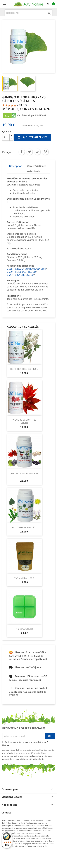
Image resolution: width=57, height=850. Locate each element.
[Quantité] (6, 137)
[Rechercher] (28, 13)
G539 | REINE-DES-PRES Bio (21, 271)
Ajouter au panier (32, 137)
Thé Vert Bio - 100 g (24, 578)
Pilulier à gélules (24, 628)
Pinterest (45, 152)
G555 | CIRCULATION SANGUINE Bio (26, 268)
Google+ (37, 152)
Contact (6, 812)
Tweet (29, 152)
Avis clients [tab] (33, 171)
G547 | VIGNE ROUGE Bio (20, 274)
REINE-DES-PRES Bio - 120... (24, 368)
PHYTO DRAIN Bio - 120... (24, 527)
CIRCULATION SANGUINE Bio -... (24, 475)
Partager (22, 152)
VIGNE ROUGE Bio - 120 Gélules (24, 421)
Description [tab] (15, 166)
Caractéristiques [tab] (36, 166)
